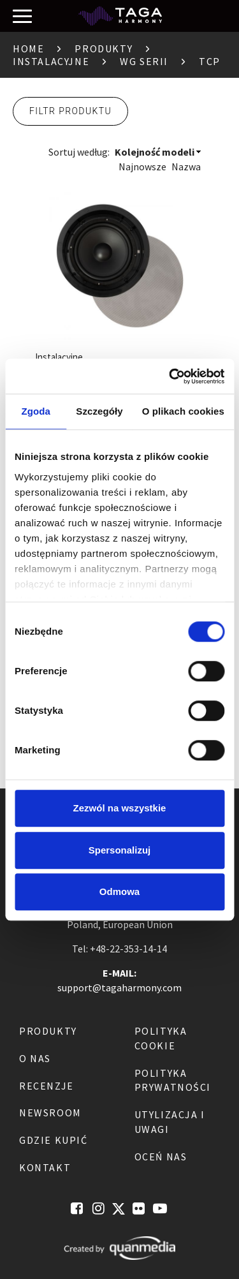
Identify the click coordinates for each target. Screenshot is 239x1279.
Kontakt (45, 1167)
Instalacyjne (51, 61)
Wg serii (144, 61)
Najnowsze (142, 166)
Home (28, 48)
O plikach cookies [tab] (183, 411)
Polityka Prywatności (173, 1080)
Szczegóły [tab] (99, 411)
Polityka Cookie (160, 1038)
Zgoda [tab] (35, 411)
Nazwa (186, 166)
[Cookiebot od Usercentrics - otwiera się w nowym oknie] (170, 376)
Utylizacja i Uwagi (169, 1121)
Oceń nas (160, 1156)
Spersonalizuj (120, 850)
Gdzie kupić (53, 1140)
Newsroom (50, 1112)
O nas (35, 1058)
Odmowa (119, 891)
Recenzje (46, 1085)
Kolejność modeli (154, 151)
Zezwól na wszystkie (119, 807)
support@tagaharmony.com (119, 987)
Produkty (104, 48)
